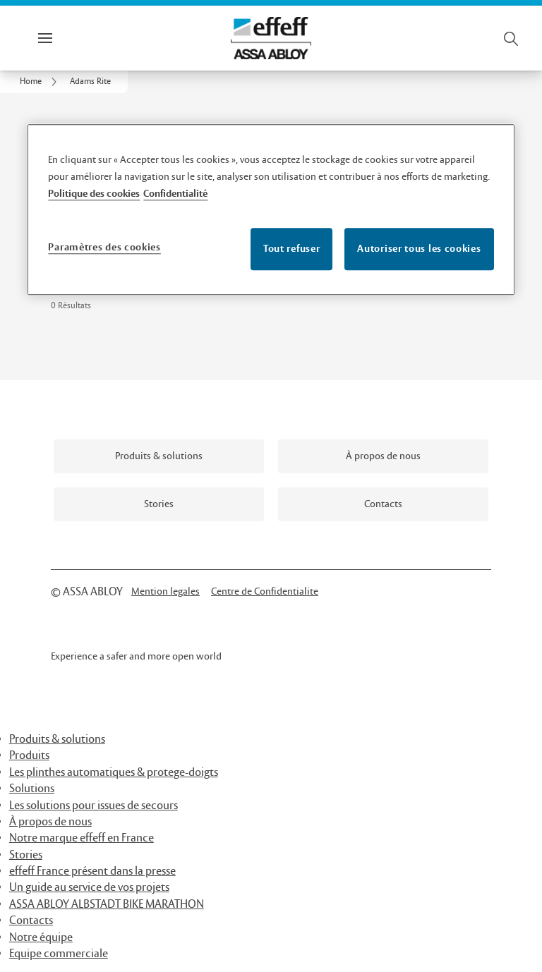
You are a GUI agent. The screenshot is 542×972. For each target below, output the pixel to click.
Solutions (31, 789)
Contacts (31, 920)
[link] (40, 82)
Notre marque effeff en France (81, 838)
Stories (25, 855)
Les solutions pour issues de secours (93, 805)
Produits (29, 755)
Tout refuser (291, 248)
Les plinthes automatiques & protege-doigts (113, 772)
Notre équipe (41, 937)
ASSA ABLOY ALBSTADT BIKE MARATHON (106, 904)
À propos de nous (50, 822)
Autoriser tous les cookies (419, 248)
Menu (68, 38)
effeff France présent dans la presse (92, 871)
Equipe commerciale (58, 954)
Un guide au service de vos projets (89, 887)
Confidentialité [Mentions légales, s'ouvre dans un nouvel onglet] (175, 193)
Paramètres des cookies (104, 247)
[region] (270, 209)
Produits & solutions (57, 739)
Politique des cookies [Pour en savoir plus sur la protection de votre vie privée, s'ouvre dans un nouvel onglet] (94, 193)
